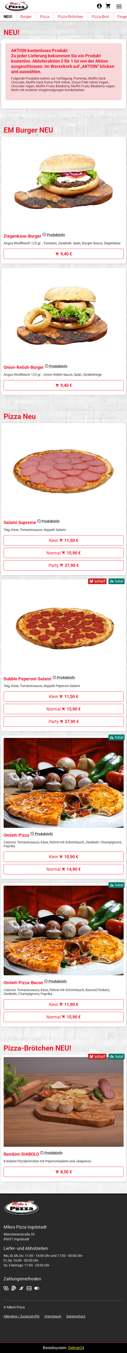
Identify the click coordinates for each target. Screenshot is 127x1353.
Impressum (52, 1316)
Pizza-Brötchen (70, 16)
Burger (26, 16)
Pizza (44, 16)
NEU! (8, 16)
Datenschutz (75, 1316)
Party (64, 565)
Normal (63, 552)
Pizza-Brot (100, 16)
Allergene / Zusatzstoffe (21, 1316)
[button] (119, 6)
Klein (63, 540)
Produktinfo (53, 235)
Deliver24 (76, 1348)
